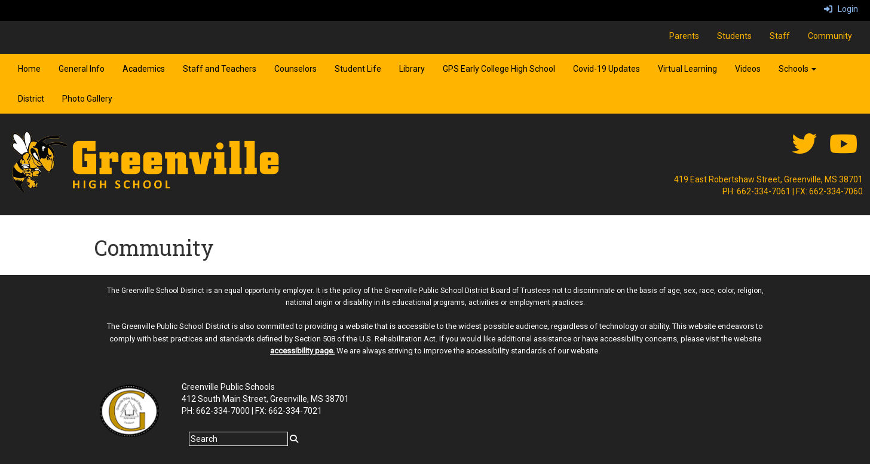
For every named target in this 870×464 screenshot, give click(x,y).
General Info (82, 69)
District (31, 98)
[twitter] (804, 150)
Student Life (358, 69)
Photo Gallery (87, 98)
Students (734, 36)
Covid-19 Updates (606, 69)
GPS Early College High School (499, 69)
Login (841, 9)
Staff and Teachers (219, 69)
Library (412, 69)
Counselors (295, 69)
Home (29, 69)
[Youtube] (843, 150)
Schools (797, 69)
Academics (143, 69)
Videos (748, 69)
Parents (684, 36)
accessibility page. (302, 350)
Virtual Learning (687, 69)
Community (830, 36)
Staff (780, 36)
